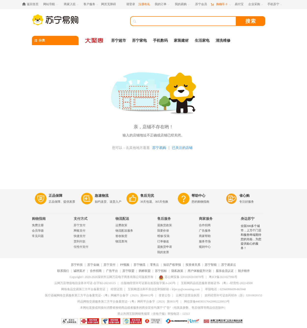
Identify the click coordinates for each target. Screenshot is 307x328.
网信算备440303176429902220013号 (207, 301)
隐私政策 (177, 271)
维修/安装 (163, 236)
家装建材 (181, 40)
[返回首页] (31, 4)
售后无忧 (147, 195)
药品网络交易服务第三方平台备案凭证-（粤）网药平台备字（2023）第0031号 (128, 301)
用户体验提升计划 (199, 271)
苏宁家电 (139, 40)
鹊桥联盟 (145, 271)
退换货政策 (164, 225)
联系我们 (63, 271)
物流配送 (122, 219)
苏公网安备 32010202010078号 (181, 277)
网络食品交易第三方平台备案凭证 (83, 289)
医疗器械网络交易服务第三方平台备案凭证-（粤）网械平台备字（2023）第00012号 (99, 295)
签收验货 (121, 236)
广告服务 (205, 230)
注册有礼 (144, 4)
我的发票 (163, 252)
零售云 (154, 264)
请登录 (130, 4)
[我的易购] (182, 4)
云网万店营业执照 (187, 295)
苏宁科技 (77, 264)
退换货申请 (164, 247)
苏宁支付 (79, 225)
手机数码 (160, 40)
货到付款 (79, 241)
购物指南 (39, 219)
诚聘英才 (79, 271)
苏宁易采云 (228, 264)
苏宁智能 (211, 264)
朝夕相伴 (244, 271)
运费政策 (121, 225)
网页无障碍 (108, 4)
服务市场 (205, 241)
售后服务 (164, 219)
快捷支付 (79, 236)
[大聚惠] (94, 40)
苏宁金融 (93, 264)
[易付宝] (239, 4)
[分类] (55, 40)
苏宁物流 (139, 264)
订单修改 (163, 241)
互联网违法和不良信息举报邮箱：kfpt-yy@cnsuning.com (164, 289)
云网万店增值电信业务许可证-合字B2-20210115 (85, 283)
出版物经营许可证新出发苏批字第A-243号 (148, 283)
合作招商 (205, 225)
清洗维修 (223, 40)
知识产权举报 (172, 264)
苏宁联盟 (128, 271)
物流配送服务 (124, 230)
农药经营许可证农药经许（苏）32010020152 (233, 295)
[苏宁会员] (201, 4)
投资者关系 (193, 264)
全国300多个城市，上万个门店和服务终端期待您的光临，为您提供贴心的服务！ (251, 237)
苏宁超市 (118, 40)
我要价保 (163, 230)
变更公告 (164, 295)
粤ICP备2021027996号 (223, 277)
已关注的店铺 (182, 148)
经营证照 (117, 289)
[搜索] (187, 21)
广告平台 (112, 271)
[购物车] (220, 4)
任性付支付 (81, 247)
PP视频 (124, 264)
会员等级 (38, 230)
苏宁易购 (159, 148)
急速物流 (102, 195)
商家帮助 (205, 236)
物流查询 (121, 241)
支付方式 (80, 219)
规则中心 (205, 247)
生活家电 (202, 40)
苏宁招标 (161, 271)
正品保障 (55, 195)
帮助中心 (198, 195)
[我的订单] (162, 4)
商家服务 (206, 219)
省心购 (244, 195)
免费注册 (38, 225)
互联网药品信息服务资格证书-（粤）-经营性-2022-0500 (217, 283)
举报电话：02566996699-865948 (225, 289)
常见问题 (38, 236)
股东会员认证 (225, 271)
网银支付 (79, 230)
